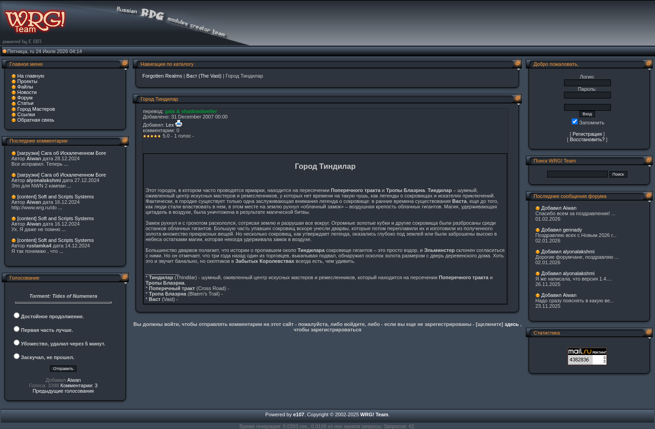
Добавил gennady (561, 229)
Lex (170, 125)
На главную (30, 76)
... (66, 164)
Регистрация (587, 134)
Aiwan (74, 380)
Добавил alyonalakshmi (568, 251)
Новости (27, 92)
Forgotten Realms (162, 76)
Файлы (25, 86)
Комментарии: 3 (79, 385)
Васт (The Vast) (204, 76)
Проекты (27, 81)
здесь (511, 324)
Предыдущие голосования (63, 391)
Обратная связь (35, 120)
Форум (24, 97)
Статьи (25, 103)
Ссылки (26, 114)
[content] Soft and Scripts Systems (55, 196)
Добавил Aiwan (558, 208)
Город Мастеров (36, 109)
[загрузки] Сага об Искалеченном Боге (61, 153)
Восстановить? (587, 139)
